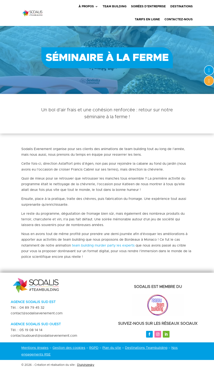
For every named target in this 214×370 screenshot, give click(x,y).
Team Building (114, 6)
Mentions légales (34, 347)
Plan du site (111, 347)
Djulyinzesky (85, 365)
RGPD (93, 347)
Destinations (181, 6)
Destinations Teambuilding (146, 347)
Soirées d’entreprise (148, 6)
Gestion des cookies (68, 347)
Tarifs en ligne (147, 19)
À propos (86, 6)
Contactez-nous (178, 19)
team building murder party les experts (103, 245)
